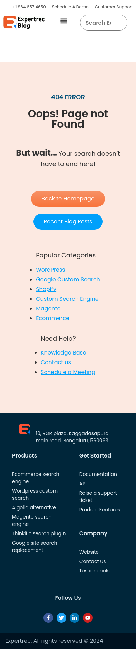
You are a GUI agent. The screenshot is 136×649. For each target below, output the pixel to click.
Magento (48, 309)
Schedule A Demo (70, 7)
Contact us (56, 362)
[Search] (120, 22)
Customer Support (114, 7)
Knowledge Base (63, 353)
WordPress (50, 270)
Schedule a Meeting (68, 372)
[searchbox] (98, 22)
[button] (64, 21)
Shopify (46, 289)
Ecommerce (52, 318)
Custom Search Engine (67, 299)
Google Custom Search (68, 279)
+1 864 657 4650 (28, 7)
